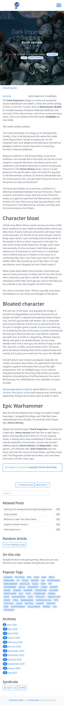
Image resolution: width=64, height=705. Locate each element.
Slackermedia (16, 700)
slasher (53, 590)
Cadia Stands (10, 514)
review (34, 580)
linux (19, 603)
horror (28, 590)
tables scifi (54, 596)
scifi (24, 57)
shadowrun (18, 596)
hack (6, 596)
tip (50, 583)
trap (43, 583)
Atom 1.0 (10, 687)
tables (51, 593)
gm (43, 580)
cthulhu (8, 603)
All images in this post (16, 467)
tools (25, 580)
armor (46, 606)
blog (35, 583)
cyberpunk (39, 593)
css (54, 606)
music (7, 600)
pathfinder (53, 580)
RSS (22, 687)
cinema (17, 590)
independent (18, 606)
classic (40, 603)
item (15, 600)
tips (56, 600)
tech (28, 593)
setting (29, 603)
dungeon (33, 587)
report (54, 587)
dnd (43, 577)
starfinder (10, 587)
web (6, 606)
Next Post (42, 484)
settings (52, 54)
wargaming (27, 600)
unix (30, 596)
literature (41, 590)
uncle (21, 587)
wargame (9, 580)
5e (18, 580)
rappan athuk (43, 600)
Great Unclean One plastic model (29, 391)
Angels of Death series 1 (16, 524)
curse (44, 587)
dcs (21, 593)
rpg (29, 577)
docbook (9, 609)
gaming (8, 577)
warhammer (35, 57)
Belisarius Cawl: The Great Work (20, 519)
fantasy (51, 603)
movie (7, 590)
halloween (34, 606)
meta (51, 577)
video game (10, 593)
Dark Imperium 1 (12, 529)
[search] (26, 493)
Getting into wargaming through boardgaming (28, 509)
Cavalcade (33, 700)
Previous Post (24, 484)
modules (25, 583)
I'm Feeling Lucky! (14, 544)
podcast (40, 596)
